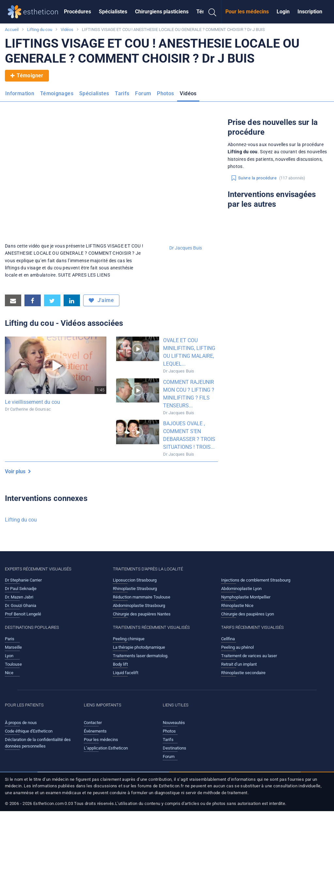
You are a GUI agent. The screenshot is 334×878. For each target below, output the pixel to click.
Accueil (12, 29)
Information (19, 93)
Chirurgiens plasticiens (162, 11)
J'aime (101, 300)
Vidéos (67, 29)
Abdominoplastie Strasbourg (139, 605)
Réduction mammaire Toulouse (141, 597)
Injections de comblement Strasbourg (255, 580)
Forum (143, 93)
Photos (165, 93)
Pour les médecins (247, 11)
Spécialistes (113, 11)
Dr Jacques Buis (185, 247)
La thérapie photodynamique (139, 647)
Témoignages (56, 93)
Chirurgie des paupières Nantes (142, 614)
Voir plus (18, 471)
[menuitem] (77, 11)
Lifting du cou (39, 29)
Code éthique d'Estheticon (29, 731)
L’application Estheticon (106, 748)
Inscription (309, 11)
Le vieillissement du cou (32, 402)
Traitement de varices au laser (249, 655)
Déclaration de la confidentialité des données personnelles (38, 743)
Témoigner (26, 76)
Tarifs (122, 93)
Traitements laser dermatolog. (140, 655)
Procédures (77, 11)
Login (283, 11)
